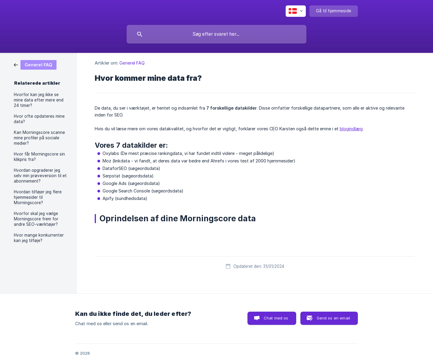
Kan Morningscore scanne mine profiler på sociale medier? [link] (39, 138)
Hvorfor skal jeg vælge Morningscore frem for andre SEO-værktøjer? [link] (36, 219)
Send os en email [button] (333, 318)
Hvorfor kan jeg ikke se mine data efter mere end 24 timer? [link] (38, 100)
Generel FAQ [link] (132, 62)
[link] (35, 64)
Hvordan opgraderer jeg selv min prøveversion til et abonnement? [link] (40, 175)
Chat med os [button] (276, 318)
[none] (296, 11)
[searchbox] (216, 34)
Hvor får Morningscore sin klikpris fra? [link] (39, 157)
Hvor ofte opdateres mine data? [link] (39, 119)
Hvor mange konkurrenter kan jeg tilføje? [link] (39, 238)
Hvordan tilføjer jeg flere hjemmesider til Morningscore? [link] (38, 197)
